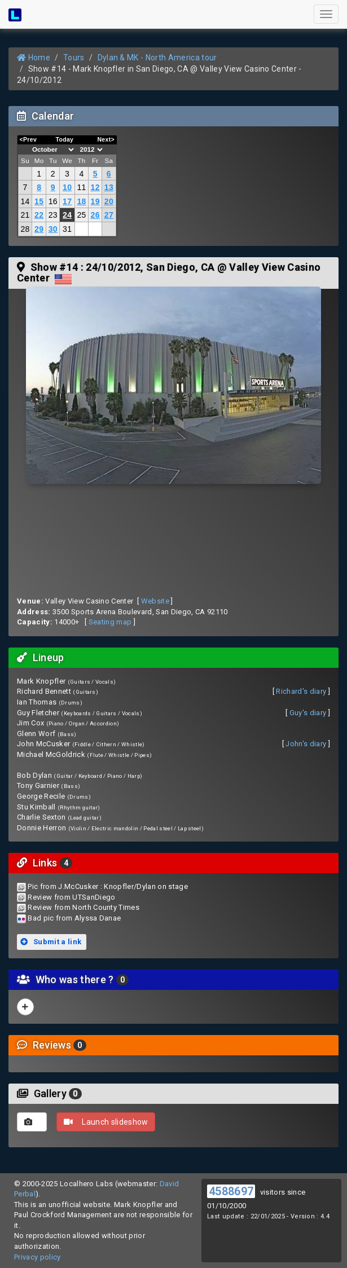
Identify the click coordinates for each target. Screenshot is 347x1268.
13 (108, 187)
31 (67, 229)
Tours (74, 57)
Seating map (110, 622)
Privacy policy (37, 1257)
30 (53, 229)
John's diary (305, 743)
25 (81, 214)
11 (81, 187)
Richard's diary (301, 691)
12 (95, 187)
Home (33, 57)
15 (38, 201)
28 (24, 229)
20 (108, 201)
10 (67, 187)
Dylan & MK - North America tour (157, 57)
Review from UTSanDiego (71, 897)
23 (53, 214)
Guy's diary (308, 712)
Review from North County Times (83, 907)
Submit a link (50, 941)
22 (38, 214)
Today (64, 139)
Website (155, 601)
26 (95, 214)
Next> (106, 139)
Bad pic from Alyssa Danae (74, 918)
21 (24, 214)
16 (53, 201)
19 (95, 201)
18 (81, 201)
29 (38, 229)
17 (67, 201)
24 (67, 214)
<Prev (28, 139)
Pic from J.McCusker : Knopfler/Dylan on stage (108, 886)
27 (108, 214)
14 (24, 201)
